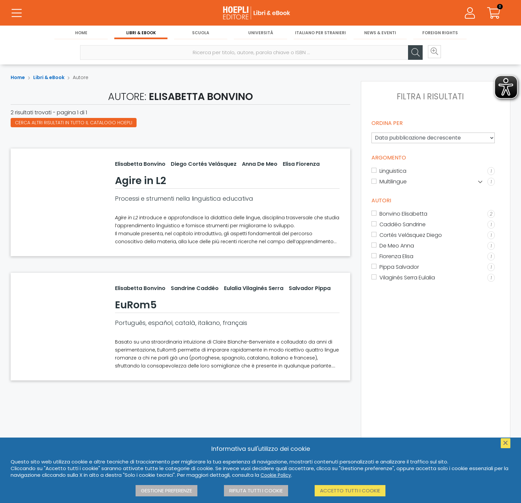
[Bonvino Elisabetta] (433, 214)
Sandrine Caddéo (195, 288)
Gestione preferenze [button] (166, 490)
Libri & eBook (141, 34)
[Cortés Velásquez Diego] (433, 235)
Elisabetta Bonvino (140, 164)
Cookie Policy (275, 475)
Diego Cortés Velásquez (204, 164)
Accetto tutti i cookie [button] (350, 490)
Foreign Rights (440, 34)
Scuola (200, 34)
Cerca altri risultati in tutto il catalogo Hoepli (73, 122)
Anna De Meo (259, 164)
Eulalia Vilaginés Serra (253, 288)
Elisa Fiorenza (301, 164)
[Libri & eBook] (260, 13)
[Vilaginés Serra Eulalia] (433, 278)
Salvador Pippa (310, 288)
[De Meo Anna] (433, 246)
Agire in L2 (140, 181)
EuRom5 (136, 305)
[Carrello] (494, 13)
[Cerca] (412, 53)
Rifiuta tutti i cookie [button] (256, 490)
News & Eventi (380, 34)
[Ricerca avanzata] (432, 53)
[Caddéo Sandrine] (433, 225)
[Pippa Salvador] (433, 267)
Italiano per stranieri (320, 34)
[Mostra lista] (480, 182)
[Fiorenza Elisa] (433, 256)
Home (81, 34)
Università (260, 34)
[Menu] (17, 13)
